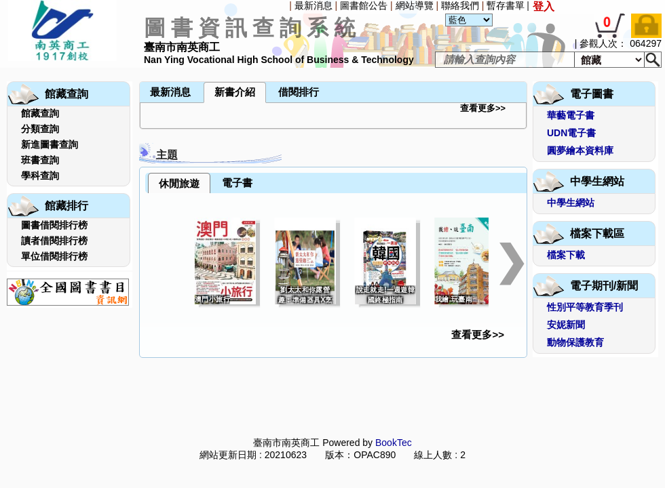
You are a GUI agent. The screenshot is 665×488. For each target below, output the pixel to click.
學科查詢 (40, 175)
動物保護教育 (575, 342)
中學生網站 (570, 202)
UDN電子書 (571, 132)
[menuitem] (3, 69)
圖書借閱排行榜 (54, 225)
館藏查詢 (40, 113)
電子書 (237, 182)
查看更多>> (483, 108)
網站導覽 (415, 5)
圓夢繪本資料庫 (580, 150)
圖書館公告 (363, 5)
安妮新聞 (566, 324)
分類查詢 (40, 128)
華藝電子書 (570, 115)
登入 (543, 6)
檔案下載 (566, 254)
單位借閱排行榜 (54, 256)
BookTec (393, 442)
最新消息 (313, 5)
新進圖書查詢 (49, 144)
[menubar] (38, 69)
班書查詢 (40, 160)
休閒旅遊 (179, 183)
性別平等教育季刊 (585, 307)
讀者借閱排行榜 (54, 240)
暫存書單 (506, 5)
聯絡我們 (460, 5)
